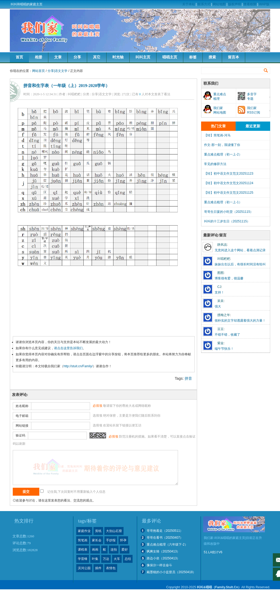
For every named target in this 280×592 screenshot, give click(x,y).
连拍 (114, 549)
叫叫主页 (142, 57)
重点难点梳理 (219, 96)
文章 (58, 57)
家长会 (96, 540)
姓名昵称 (22, 406)
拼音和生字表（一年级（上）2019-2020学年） (66, 85)
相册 (38, 57)
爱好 (124, 549)
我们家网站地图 (219, 110)
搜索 (212, 57)
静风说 (222, 245)
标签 (193, 57)
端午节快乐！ (224, 349)
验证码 (20, 435)
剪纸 (98, 531)
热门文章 (218, 126)
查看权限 (250, 4)
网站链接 (22, 425)
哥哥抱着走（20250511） (165, 531)
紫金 (220, 343)
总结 (128, 559)
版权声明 (234, 4)
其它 (96, 57)
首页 (19, 57)
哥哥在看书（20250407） (165, 537)
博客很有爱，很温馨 (229, 278)
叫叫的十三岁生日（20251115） (227, 221)
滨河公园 (84, 568)
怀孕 (123, 540)
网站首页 (38, 71)
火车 (117, 559)
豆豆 (220, 329)
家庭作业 (84, 531)
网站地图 (219, 4)
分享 (77, 57)
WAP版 (264, 4)
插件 (98, 568)
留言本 (233, 57)
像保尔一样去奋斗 (159, 565)
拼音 (188, 378)
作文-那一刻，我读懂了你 (222, 145)
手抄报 (111, 540)
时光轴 (118, 57)
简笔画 (82, 540)
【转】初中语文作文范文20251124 (228, 183)
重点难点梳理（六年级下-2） (167, 544)
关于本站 (188, 4)
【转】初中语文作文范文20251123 (228, 173)
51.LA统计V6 (213, 552)
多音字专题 (252, 96)
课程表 (82, 549)
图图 (220, 273)
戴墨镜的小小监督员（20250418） (171, 572)
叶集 (95, 559)
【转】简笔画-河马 (217, 135)
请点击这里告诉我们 (68, 348)
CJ (219, 287)
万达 (106, 559)
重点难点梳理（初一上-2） (223, 154)
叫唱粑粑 (223, 259)
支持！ (219, 292)
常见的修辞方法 (215, 164)
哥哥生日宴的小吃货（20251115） (228, 212)
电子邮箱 (22, 416)
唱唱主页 (169, 57)
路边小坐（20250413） (163, 558)
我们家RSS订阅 (253, 110)
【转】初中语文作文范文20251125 (228, 193)
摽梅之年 (223, 315)
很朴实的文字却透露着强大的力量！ (240, 320)
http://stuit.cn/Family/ (78, 366)
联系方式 (204, 4)
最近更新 (252, 126)
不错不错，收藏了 (227, 334)
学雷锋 (82, 559)
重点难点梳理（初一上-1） (223, 202)
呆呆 (220, 301)
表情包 (111, 568)
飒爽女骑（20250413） (163, 551)
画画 (95, 549)
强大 (218, 306)
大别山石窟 (114, 531)
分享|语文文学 (57, 71)
